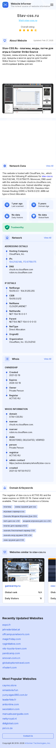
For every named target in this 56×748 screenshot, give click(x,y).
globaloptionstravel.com (16, 662)
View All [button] (49, 166)
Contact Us (28, 736)
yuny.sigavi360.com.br (15, 694)
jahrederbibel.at (11, 629)
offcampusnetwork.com (15, 634)
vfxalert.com (9, 667)
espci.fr (6, 624)
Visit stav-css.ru (28, 20)
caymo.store (9, 685)
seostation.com (10, 709)
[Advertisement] (27, 74)
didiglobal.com (10, 723)
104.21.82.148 (15, 261)
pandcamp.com (11, 653)
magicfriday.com (11, 639)
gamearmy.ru (12, 585)
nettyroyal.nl (9, 718)
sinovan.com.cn (11, 658)
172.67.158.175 (29, 261)
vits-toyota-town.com (14, 648)
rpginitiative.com (11, 643)
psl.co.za (7, 728)
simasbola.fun (10, 690)
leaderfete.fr (9, 699)
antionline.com (10, 704)
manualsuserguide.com (15, 713)
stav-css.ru (47, 176)
